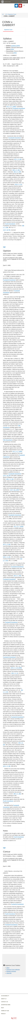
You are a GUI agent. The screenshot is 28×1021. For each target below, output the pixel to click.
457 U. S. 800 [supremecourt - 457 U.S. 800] (18, 159)
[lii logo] (4, 5)
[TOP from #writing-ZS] (4, 247)
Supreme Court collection (13, 969)
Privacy (3, 1013)
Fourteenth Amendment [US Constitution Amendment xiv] (18, 108)
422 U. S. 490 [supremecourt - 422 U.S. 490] (6, 766)
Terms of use (5, 1010)
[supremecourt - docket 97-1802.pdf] (18, 45)
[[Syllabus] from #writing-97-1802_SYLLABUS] (13, 45)
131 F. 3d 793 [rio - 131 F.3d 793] (6, 230)
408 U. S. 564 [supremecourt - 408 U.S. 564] (16, 170)
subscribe (8, 973)
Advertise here (5, 1004)
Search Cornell (24, 1)
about (7, 967)
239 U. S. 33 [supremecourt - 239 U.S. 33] (14, 673)
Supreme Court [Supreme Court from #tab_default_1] (8, 29)
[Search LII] (20, 5)
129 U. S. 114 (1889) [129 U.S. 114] (16, 668)
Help (2, 1007)
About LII (3, 998)
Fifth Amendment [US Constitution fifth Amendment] (7, 440)
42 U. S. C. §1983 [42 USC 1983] (11, 106)
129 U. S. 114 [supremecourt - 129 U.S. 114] (18, 184)
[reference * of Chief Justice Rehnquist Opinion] (19, 466)
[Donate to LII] (16, 5)
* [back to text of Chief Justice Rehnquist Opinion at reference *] (3, 833)
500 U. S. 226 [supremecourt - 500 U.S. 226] (6, 557)
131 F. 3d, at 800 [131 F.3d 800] (14, 490)
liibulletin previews (11, 971)
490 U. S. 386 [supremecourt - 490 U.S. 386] (17, 793)
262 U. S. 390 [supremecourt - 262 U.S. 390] (17, 172)
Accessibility (5, 995)
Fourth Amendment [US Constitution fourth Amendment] (10, 224)
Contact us (4, 1001)
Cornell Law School (7, 1)
